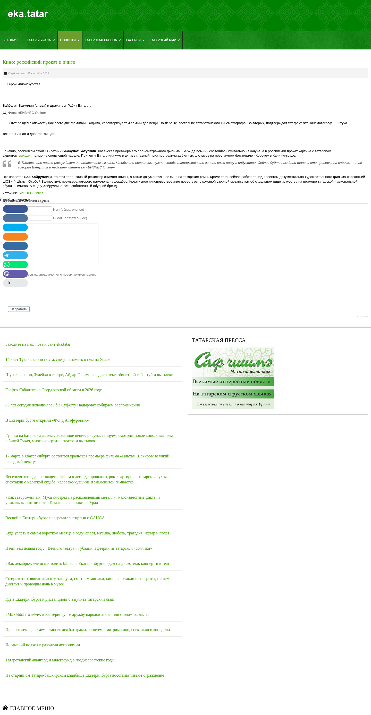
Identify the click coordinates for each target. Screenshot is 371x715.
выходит (25, 155)
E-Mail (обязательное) (70, 218)
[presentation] (47, 293)
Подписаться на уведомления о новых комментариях (54, 274)
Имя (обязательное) (68, 209)
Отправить (19, 309)
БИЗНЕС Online (31, 193)
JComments (362, 316)
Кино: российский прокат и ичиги (39, 62)
